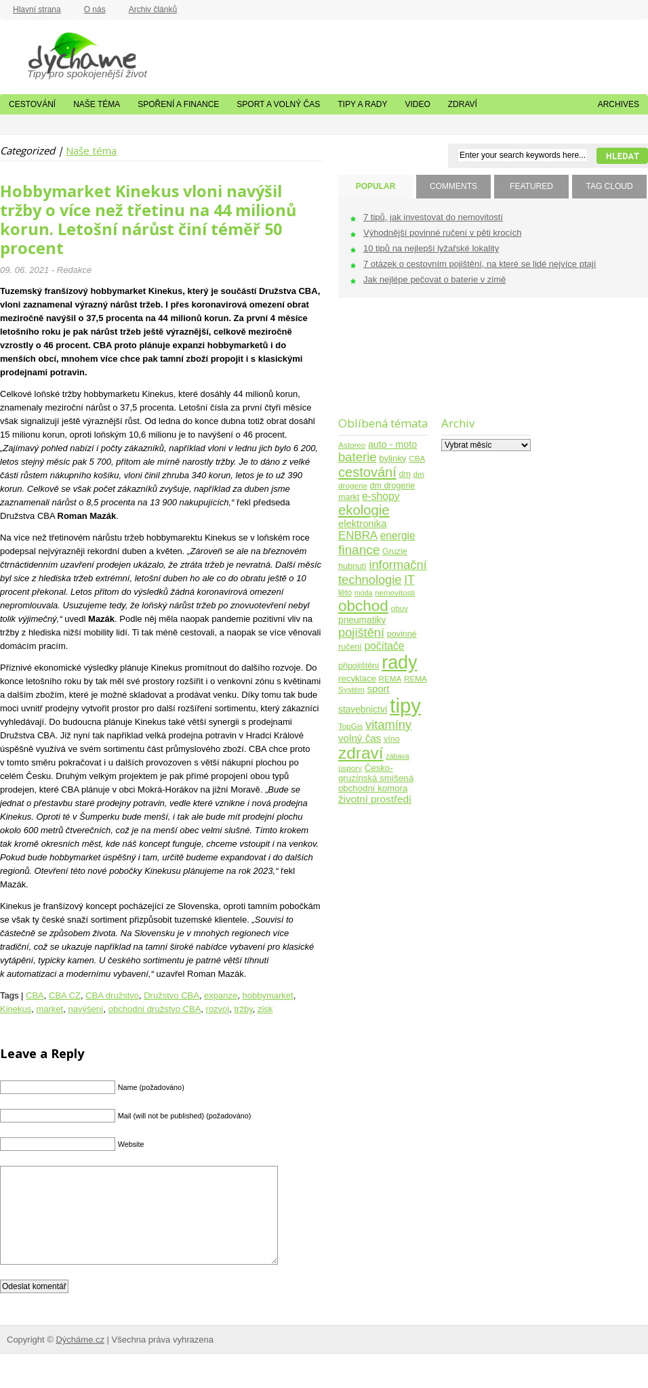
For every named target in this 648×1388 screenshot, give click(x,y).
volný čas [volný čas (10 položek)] (359, 738)
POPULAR (376, 186)
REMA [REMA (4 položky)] (390, 678)
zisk (265, 1009)
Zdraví (462, 104)
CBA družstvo (112, 995)
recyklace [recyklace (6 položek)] (357, 678)
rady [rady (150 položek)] (399, 662)
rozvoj (218, 1009)
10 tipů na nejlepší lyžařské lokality (431, 248)
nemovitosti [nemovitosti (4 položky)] (395, 592)
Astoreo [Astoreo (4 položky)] (351, 444)
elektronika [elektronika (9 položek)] (362, 523)
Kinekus (15, 1009)
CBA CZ (65, 995)
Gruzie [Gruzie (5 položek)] (394, 551)
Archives (618, 104)
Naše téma (96, 104)
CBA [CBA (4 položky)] (417, 458)
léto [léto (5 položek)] (345, 592)
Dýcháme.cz (68, 53)
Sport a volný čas (278, 104)
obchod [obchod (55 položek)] (363, 605)
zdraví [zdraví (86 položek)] (361, 753)
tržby (243, 1009)
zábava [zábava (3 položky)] (397, 756)
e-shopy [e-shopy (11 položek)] (381, 496)
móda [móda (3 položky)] (364, 593)
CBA (35, 995)
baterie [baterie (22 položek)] (357, 457)
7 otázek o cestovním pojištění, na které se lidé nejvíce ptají (479, 264)
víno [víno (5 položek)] (392, 739)
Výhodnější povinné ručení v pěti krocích (442, 233)
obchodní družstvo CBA (154, 1009)
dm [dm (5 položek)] (404, 474)
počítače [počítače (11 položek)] (384, 646)
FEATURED (531, 186)
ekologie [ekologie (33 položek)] (363, 510)
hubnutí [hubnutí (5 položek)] (352, 566)
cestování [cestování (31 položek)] (367, 472)
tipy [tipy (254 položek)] (405, 705)
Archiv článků (153, 9)
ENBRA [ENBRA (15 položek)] (358, 535)
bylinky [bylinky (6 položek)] (392, 458)
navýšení (85, 1009)
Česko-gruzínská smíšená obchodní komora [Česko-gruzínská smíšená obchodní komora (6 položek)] (375, 778)
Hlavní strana (37, 9)
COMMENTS (453, 186)
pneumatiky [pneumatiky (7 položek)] (362, 620)
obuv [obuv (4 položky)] (399, 608)
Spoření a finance (178, 104)
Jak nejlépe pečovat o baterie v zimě (434, 279)
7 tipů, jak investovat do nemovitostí (433, 217)
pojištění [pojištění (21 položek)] (361, 632)
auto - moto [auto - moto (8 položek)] (392, 444)
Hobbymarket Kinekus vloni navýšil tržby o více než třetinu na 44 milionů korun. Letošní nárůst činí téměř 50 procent (148, 219)
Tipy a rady (362, 104)
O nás (95, 9)
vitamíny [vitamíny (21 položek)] (388, 724)
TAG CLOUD (609, 186)
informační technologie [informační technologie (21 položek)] (382, 572)
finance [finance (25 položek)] (359, 550)
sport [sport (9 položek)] (378, 689)
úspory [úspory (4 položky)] (350, 767)
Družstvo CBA (171, 995)
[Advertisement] (380, 365)
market (49, 1009)
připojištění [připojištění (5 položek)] (359, 666)
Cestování (32, 104)
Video (417, 104)
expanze (220, 995)
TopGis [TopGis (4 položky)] (350, 725)
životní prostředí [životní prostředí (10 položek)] (374, 799)
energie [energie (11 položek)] (398, 535)
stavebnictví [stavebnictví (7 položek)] (363, 709)
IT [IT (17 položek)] (409, 580)
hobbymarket (268, 995)
